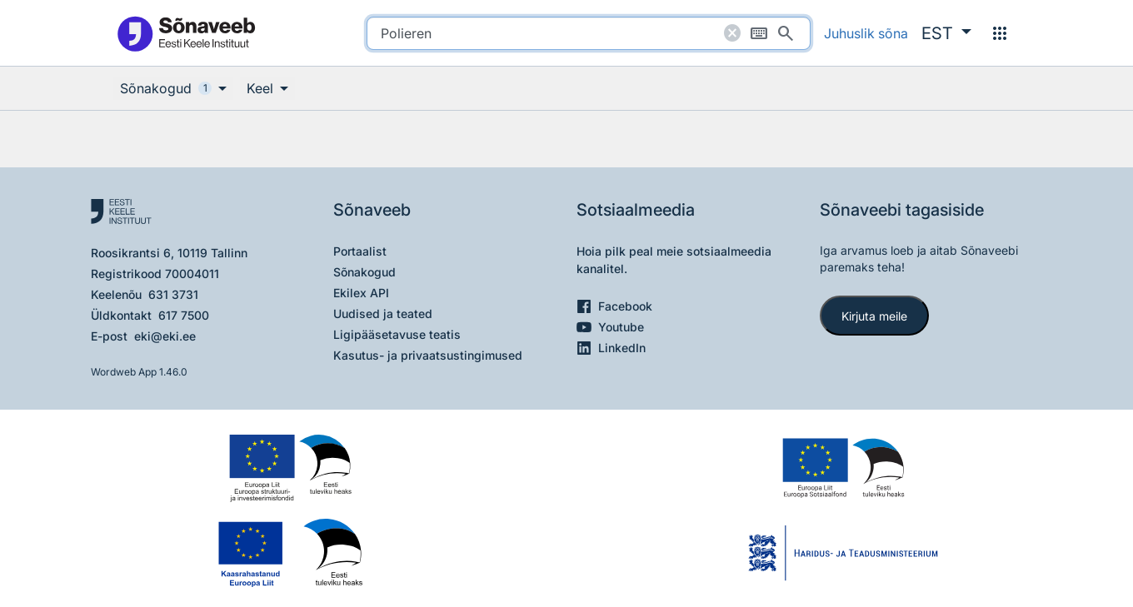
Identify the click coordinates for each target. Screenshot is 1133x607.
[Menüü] (1000, 33)
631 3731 (173, 294)
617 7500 (183, 315)
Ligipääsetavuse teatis (397, 334)
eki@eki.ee (165, 336)
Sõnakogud (364, 272)
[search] (589, 33)
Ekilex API (361, 293)
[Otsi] (786, 33)
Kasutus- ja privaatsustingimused (427, 355)
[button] (946, 33)
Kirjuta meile (874, 316)
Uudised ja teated (382, 313)
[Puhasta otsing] (732, 33)
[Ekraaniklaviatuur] (759, 33)
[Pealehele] (185, 32)
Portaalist (360, 251)
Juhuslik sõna (866, 33)
